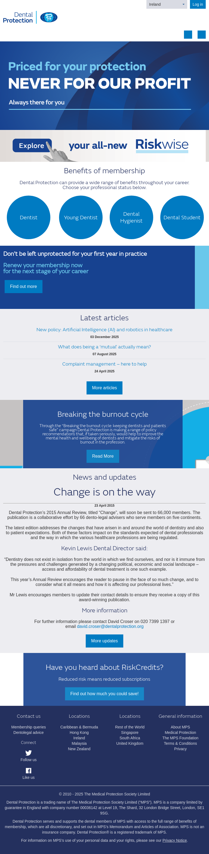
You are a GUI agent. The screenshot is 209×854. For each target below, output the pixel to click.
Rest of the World (130, 727)
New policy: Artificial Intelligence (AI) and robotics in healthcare (104, 330)
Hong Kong (79, 732)
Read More (102, 456)
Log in (198, 4)
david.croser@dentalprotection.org (110, 626)
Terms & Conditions (180, 743)
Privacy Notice (174, 840)
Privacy (180, 749)
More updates (104, 641)
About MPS (180, 727)
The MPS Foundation (180, 738)
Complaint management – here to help (104, 364)
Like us (29, 777)
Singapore (130, 732)
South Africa (129, 738)
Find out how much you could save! (104, 693)
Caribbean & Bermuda (79, 727)
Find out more (23, 286)
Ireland (155, 4)
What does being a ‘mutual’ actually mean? (104, 347)
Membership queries (28, 727)
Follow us (28, 760)
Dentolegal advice (28, 732)
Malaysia (79, 743)
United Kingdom (129, 743)
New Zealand (79, 749)
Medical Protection (180, 732)
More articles (104, 387)
